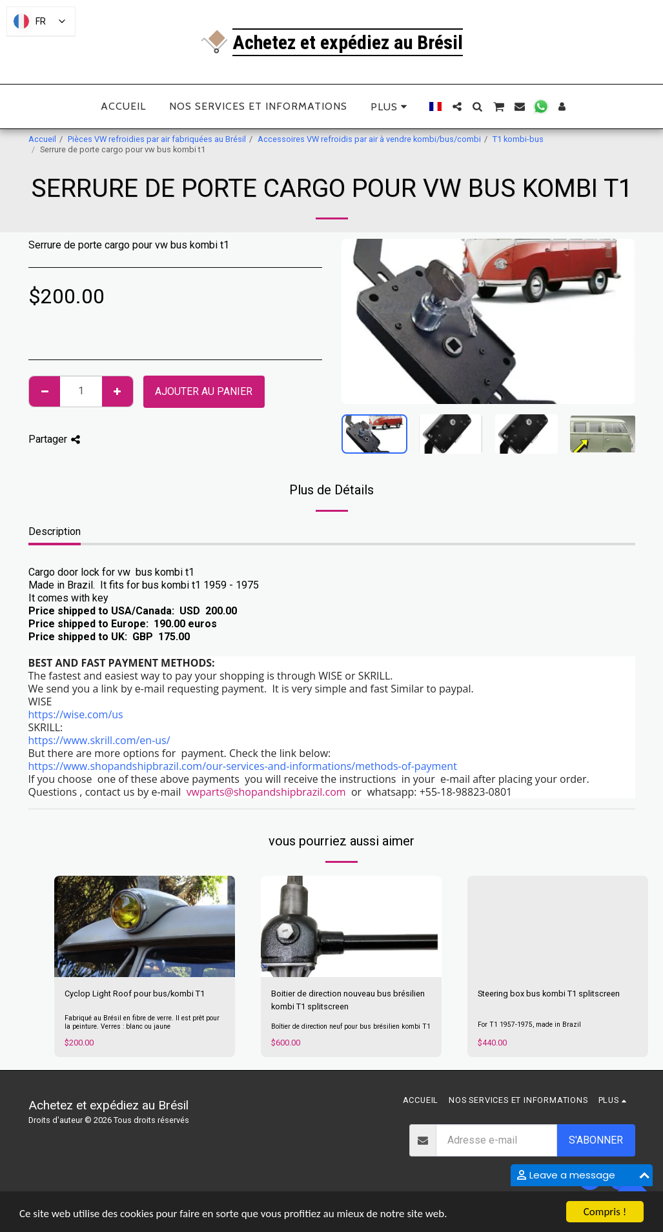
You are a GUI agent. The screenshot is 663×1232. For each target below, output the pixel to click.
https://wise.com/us (75, 714)
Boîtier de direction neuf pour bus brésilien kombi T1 (351, 1026)
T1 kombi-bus (518, 139)
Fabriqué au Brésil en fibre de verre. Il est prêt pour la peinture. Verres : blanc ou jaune (142, 1022)
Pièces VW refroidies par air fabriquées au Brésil (157, 139)
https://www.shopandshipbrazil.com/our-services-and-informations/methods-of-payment (242, 766)
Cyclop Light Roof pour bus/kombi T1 (135, 993)
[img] (144, 927)
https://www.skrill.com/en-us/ (99, 740)
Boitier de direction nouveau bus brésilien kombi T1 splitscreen (348, 1000)
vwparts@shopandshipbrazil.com (266, 792)
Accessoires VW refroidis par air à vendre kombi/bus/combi (369, 139)
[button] (457, 106)
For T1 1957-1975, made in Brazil (529, 1024)
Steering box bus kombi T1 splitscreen (549, 993)
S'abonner (596, 1140)
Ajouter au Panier (203, 391)
